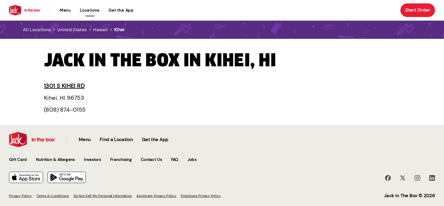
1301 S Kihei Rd (64, 86)
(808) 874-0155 (65, 109)
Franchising (121, 159)
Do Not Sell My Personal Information (103, 196)
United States (72, 30)
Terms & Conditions (52, 196)
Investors (92, 159)
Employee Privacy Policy (201, 196)
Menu (65, 10)
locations (89, 10)
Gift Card (18, 159)
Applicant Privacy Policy (156, 196)
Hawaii (100, 30)
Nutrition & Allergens (55, 159)
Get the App (121, 10)
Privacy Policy (20, 196)
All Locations (37, 30)
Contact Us (151, 159)
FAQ (174, 159)
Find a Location (116, 140)
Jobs (192, 159)
